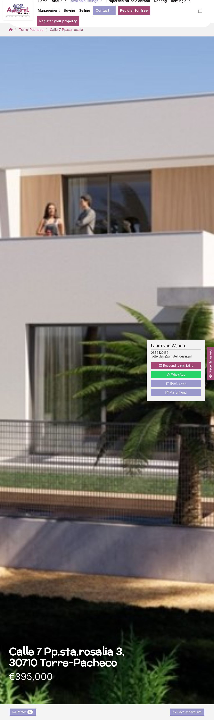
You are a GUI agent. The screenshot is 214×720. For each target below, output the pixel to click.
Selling (84, 10)
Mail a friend (176, 392)
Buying (69, 10)
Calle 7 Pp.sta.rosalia (66, 30)
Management (49, 10)
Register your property (58, 21)
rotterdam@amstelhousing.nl (171, 356)
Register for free (134, 10)
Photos (22, 712)
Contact (104, 10)
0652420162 (159, 352)
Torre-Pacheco (31, 30)
